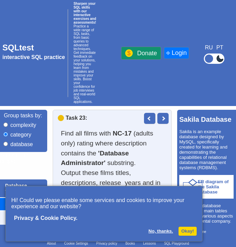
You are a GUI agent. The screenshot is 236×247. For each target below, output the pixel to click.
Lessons (149, 243)
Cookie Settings (76, 243)
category (20, 135)
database (21, 144)
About (51, 243)
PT (219, 47)
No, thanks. (160, 231)
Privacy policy (106, 243)
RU (209, 47)
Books (130, 243)
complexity (23, 125)
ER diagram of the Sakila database (213, 187)
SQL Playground (176, 243)
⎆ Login (176, 52)
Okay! (187, 231)
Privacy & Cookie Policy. (46, 218)
